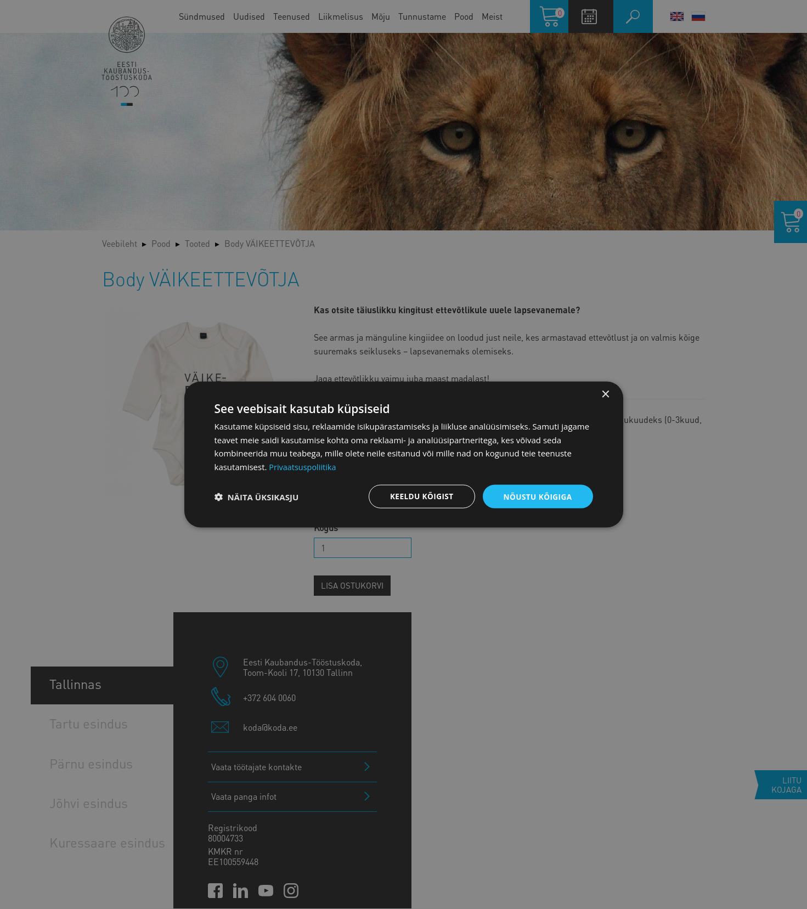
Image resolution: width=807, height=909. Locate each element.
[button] (257, 496)
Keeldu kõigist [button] (419, 496)
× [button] (605, 393)
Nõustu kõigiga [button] (536, 496)
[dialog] (403, 454)
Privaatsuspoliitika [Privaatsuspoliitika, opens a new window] (303, 466)
